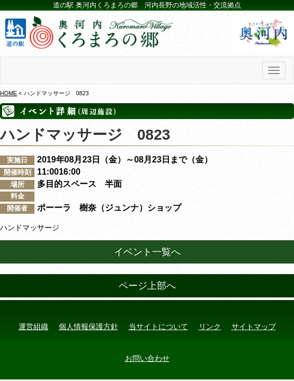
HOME (8, 93)
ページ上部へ (147, 285)
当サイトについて (158, 326)
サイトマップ (253, 326)
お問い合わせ (147, 358)
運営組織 (33, 326)
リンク (210, 326)
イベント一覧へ (147, 252)
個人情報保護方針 (88, 326)
